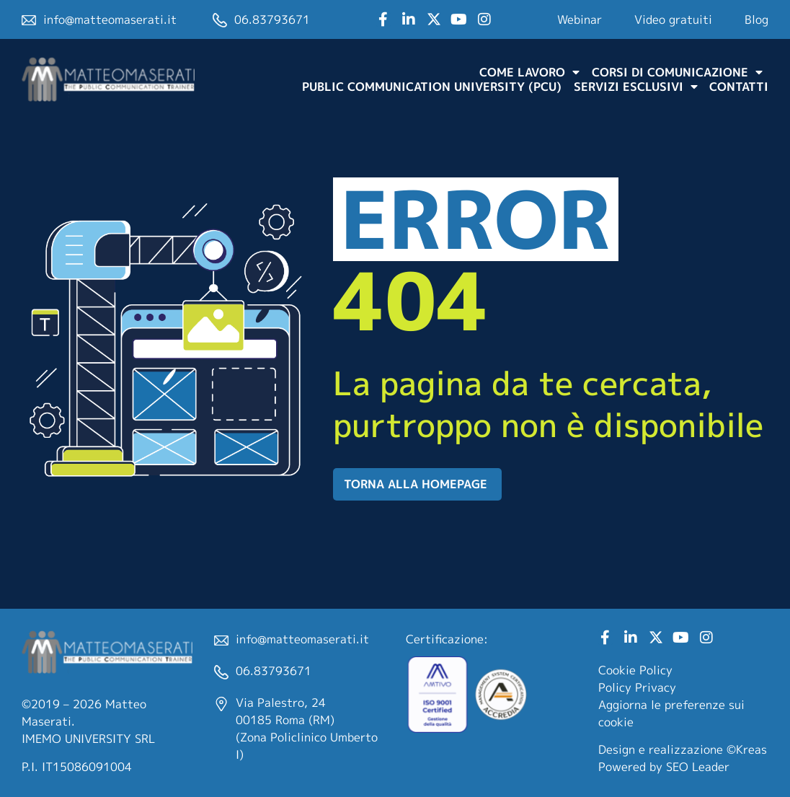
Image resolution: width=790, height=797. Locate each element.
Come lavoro (529, 72)
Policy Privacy (637, 687)
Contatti (738, 86)
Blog (756, 19)
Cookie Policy (635, 670)
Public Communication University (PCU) (432, 86)
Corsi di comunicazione (677, 72)
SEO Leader (697, 767)
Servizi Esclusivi (636, 86)
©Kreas (747, 749)
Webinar (579, 19)
